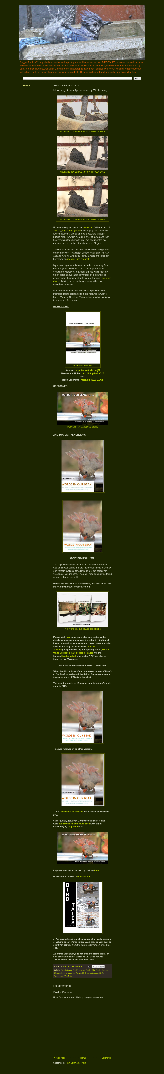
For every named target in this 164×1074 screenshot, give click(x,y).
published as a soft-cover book (74, 824)
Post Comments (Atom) (76, 1063)
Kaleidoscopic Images (82, 653)
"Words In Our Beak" (69, 970)
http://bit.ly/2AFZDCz (92, 380)
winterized (88, 227)
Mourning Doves (74, 973)
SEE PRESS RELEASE (82, 365)
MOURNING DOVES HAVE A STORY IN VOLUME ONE (82, 132)
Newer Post (59, 1058)
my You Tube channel (78, 259)
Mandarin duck (68, 656)
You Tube (68, 976)
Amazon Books (85, 970)
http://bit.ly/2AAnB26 (93, 373)
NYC (101, 973)
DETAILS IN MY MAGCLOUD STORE (82, 427)
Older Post (106, 1058)
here (68, 637)
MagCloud (73, 826)
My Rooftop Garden (90, 973)
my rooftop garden (71, 230)
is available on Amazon (71, 811)
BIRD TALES (83, 876)
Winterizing (58, 976)
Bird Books (96, 970)
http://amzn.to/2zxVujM (88, 370)
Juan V (56, 230)
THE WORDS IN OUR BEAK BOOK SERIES (83, 629)
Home (83, 1058)
